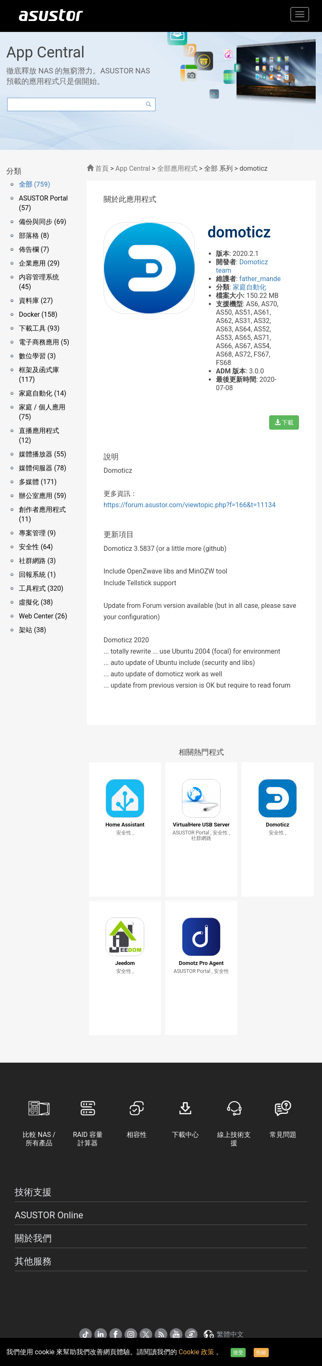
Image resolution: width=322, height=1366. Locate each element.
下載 (284, 422)
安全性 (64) (36, 547)
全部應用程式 (177, 168)
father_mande (260, 279)
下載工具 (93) (39, 328)
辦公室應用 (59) (42, 496)
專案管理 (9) (37, 533)
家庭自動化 (249, 287)
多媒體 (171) (38, 482)
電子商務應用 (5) (44, 342)
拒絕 (261, 1353)
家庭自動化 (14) (42, 393)
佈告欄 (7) (34, 249)
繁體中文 (223, 1334)
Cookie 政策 (197, 1352)
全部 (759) (34, 184)
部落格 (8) (34, 236)
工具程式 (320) (41, 588)
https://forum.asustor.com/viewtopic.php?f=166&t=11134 (190, 505)
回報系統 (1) (37, 575)
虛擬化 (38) (36, 602)
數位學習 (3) (37, 356)
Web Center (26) (43, 616)
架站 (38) (32, 630)
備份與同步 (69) (42, 222)
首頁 (98, 168)
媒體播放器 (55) (42, 454)
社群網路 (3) (37, 561)
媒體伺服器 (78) (42, 468)
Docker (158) (38, 314)
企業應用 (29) (39, 263)
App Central (132, 168)
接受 (238, 1353)
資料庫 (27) (36, 301)
